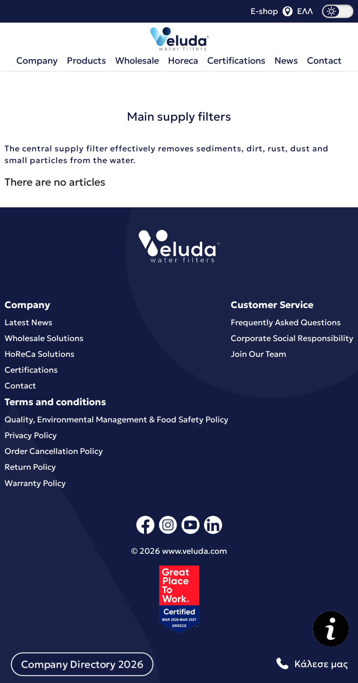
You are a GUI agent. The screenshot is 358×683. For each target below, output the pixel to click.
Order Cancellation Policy (54, 451)
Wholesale (137, 60)
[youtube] (190, 532)
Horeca (183, 60)
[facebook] (145, 532)
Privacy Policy (31, 435)
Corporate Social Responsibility (292, 338)
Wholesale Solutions (44, 338)
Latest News (28, 322)
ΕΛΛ (305, 11)
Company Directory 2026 (82, 664)
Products (86, 60)
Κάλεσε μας (311, 664)
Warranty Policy (35, 483)
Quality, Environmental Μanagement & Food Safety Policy (116, 419)
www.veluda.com (194, 551)
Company (37, 60)
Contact (324, 60)
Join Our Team (258, 354)
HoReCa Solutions (39, 354)
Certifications (236, 60)
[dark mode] (337, 11)
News (286, 60)
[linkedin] (213, 532)
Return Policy (30, 467)
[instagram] (168, 532)
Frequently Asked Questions (286, 322)
